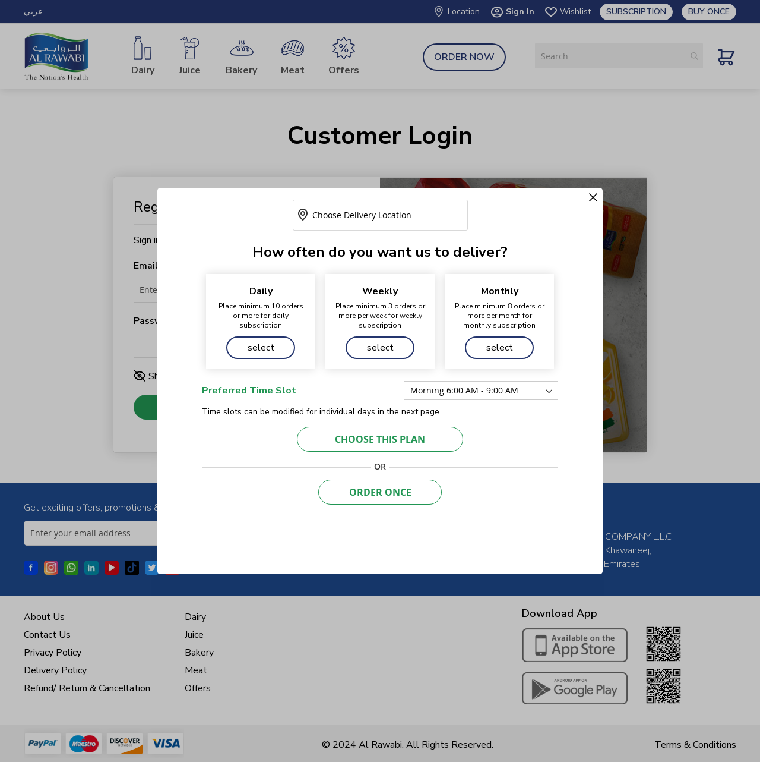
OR (380, 466)
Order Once (380, 492)
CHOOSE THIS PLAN (380, 439)
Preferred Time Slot (249, 390)
